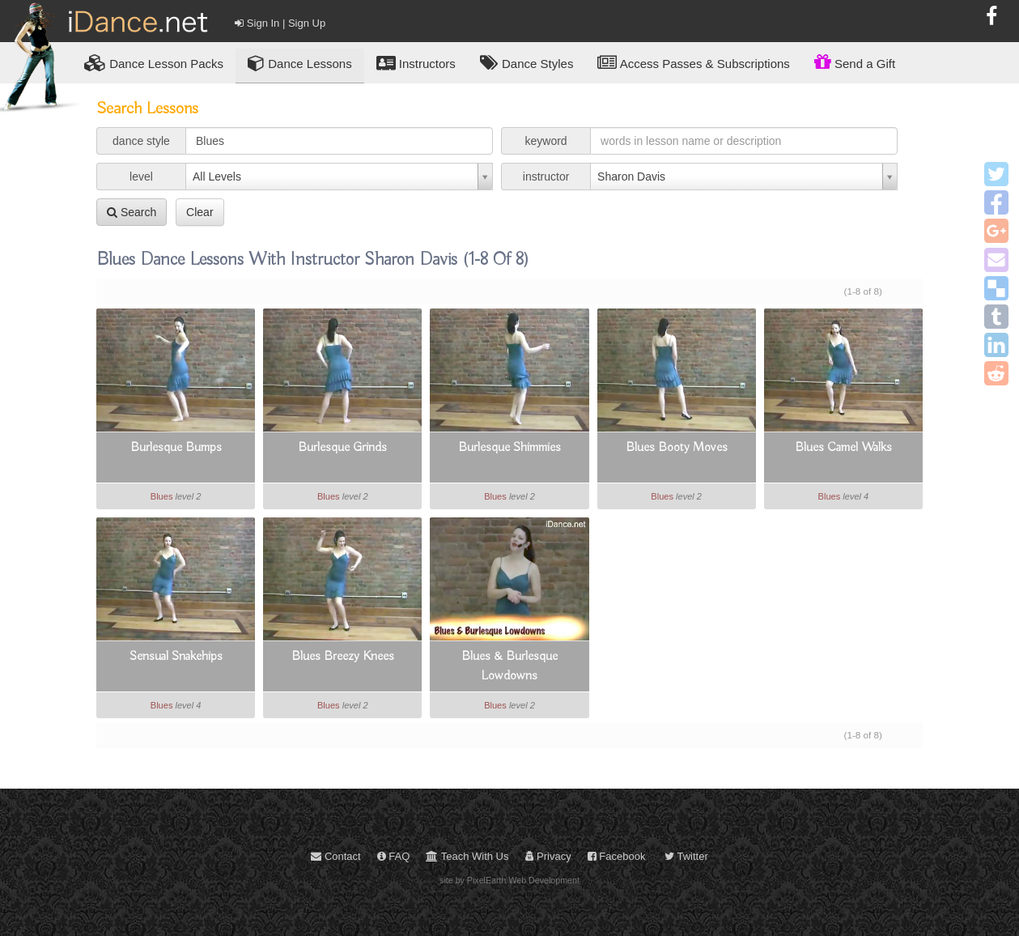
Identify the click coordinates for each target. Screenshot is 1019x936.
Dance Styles (527, 62)
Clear (199, 212)
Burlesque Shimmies (509, 448)
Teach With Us (467, 856)
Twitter (686, 856)
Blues (162, 496)
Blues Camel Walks (843, 448)
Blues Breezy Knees (342, 657)
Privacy (548, 856)
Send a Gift (854, 61)
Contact (335, 856)
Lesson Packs (153, 62)
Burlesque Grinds (342, 448)
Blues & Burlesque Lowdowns (509, 666)
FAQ (393, 856)
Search (131, 212)
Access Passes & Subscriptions (693, 62)
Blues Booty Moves (677, 448)
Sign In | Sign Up (280, 23)
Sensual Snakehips (176, 657)
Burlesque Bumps (176, 448)
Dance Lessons (300, 62)
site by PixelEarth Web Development (509, 880)
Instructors (416, 62)
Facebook (617, 856)
